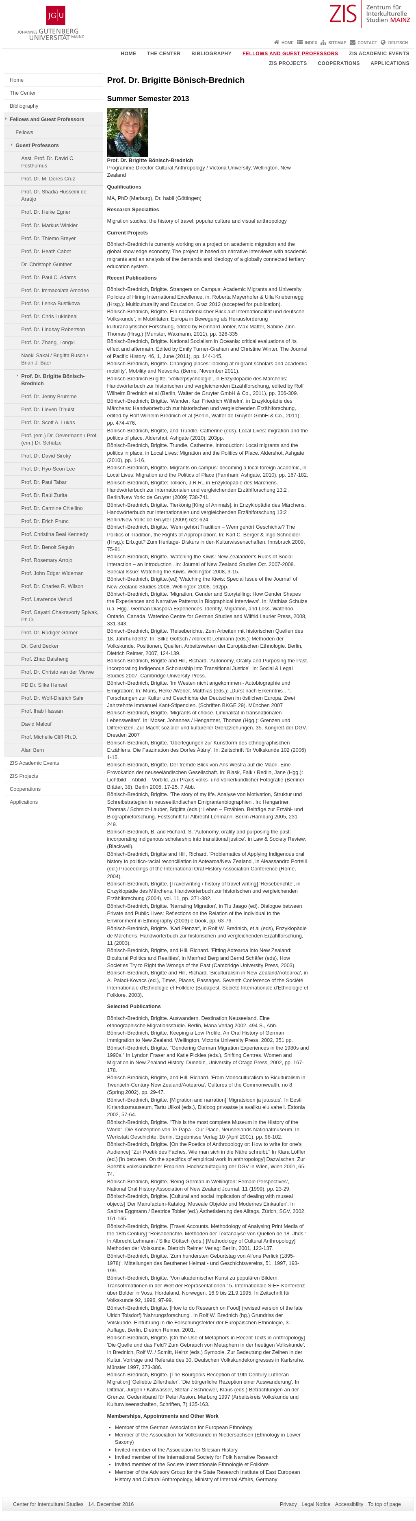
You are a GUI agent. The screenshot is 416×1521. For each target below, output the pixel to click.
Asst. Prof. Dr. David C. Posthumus (48, 162)
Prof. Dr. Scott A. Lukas (48, 422)
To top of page (384, 1504)
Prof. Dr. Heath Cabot (46, 251)
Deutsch (398, 43)
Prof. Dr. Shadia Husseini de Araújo (54, 195)
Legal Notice (315, 1504)
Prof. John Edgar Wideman (52, 573)
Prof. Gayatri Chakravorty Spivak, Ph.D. (59, 616)
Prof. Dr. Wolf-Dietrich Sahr (52, 698)
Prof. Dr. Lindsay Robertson (53, 329)
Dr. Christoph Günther (46, 264)
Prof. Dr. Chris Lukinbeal (49, 316)
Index (311, 43)
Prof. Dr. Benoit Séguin (47, 547)
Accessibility (349, 1504)
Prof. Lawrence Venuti (46, 599)
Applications (390, 63)
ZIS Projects (288, 63)
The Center (164, 53)
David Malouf (36, 724)
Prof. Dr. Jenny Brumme (49, 396)
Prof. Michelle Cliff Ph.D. (49, 737)
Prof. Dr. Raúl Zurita (44, 495)
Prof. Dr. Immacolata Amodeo (55, 290)
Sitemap (337, 43)
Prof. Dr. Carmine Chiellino (51, 508)
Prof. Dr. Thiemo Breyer (48, 238)
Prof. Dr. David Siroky (46, 456)
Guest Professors (37, 145)
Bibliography (211, 53)
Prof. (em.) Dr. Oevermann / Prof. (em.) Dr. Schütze (59, 439)
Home (288, 43)
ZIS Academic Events (379, 53)
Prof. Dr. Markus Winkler (49, 225)
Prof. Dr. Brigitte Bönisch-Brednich (52, 379)
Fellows (24, 132)
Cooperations (339, 63)
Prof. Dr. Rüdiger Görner (49, 632)
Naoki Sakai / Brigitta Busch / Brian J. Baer (54, 359)
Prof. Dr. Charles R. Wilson (52, 586)
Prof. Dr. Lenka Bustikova (50, 303)
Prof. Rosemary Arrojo (46, 560)
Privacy (288, 1504)
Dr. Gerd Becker (39, 646)
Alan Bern (32, 750)
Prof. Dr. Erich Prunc (45, 521)
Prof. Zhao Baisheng (45, 659)
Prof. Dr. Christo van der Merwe (57, 672)
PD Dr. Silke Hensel (44, 685)
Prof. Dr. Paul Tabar (43, 482)
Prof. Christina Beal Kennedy (54, 534)
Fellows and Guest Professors (290, 53)
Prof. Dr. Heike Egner (45, 212)
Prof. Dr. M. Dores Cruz (48, 179)
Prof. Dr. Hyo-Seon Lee (48, 469)
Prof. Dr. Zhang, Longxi (48, 342)
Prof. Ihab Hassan (42, 711)
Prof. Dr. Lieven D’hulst (47, 409)
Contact (367, 43)
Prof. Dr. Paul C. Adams (48, 277)
